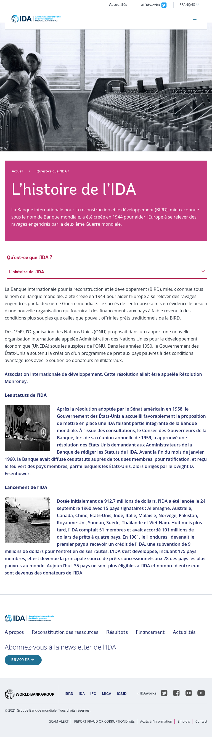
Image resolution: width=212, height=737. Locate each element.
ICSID (121, 694)
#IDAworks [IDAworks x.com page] (150, 5)
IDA (82, 694)
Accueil (17, 171)
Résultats (117, 632)
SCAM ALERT (58, 721)
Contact (201, 721)
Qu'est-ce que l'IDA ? (53, 171)
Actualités (118, 5)
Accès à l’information (156, 721)
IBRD (69, 694)
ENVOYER (20, 660)
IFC (93, 694)
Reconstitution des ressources (65, 632)
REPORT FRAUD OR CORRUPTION (99, 721)
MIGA (106, 694)
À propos (14, 632)
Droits (130, 721)
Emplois (184, 721)
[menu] (196, 19)
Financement (150, 632)
